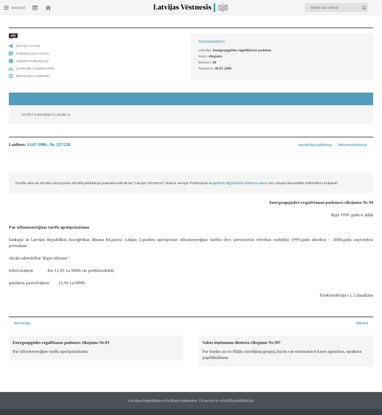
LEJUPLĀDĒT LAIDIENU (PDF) (35, 68)
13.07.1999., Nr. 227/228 (48, 144)
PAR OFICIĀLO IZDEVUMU (32, 76)
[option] (96, 348)
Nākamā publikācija (352, 144)
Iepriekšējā (22, 323)
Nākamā (362, 323)
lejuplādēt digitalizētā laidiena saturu (238, 183)
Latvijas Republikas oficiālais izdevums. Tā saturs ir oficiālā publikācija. (191, 400)
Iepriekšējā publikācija (315, 144)
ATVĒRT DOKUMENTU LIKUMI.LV (45, 114)
